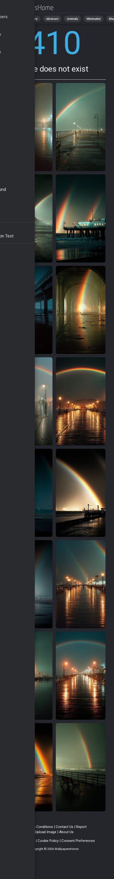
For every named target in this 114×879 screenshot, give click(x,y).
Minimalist (94, 19)
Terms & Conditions (37, 827)
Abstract (52, 19)
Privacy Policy (24, 841)
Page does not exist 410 (28, 8)
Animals (72, 19)
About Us (66, 832)
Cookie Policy (48, 841)
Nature (33, 19)
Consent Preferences (78, 841)
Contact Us (64, 827)
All (18, 19)
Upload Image (45, 832)
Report (81, 827)
